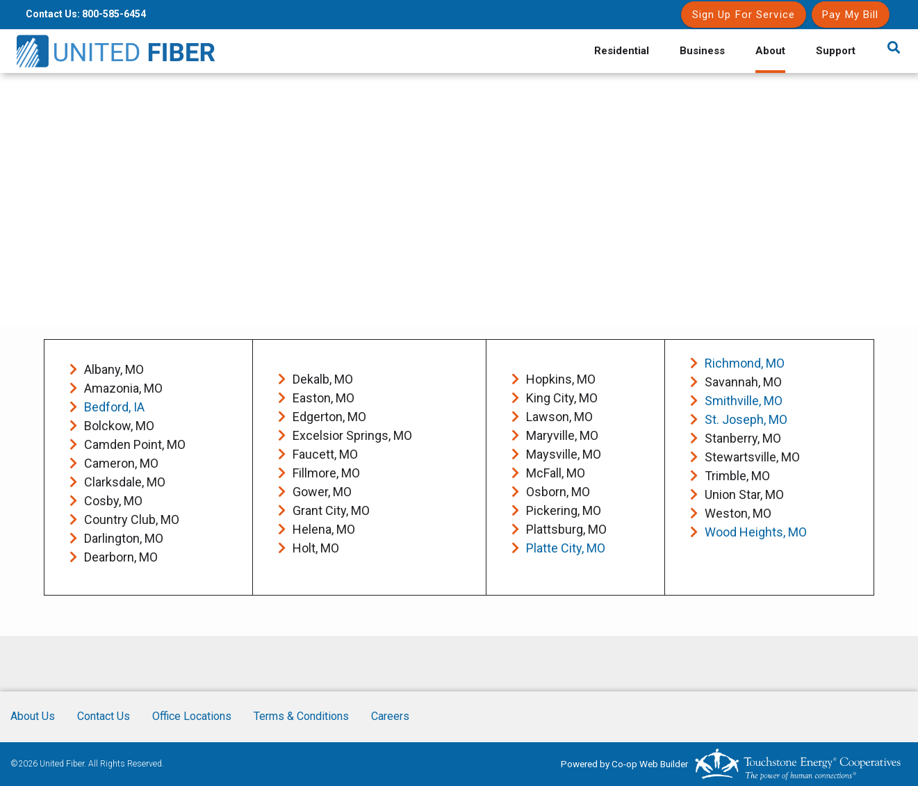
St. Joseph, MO (746, 419)
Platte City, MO (565, 548)
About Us (32, 716)
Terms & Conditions (301, 716)
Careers (390, 716)
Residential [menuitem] (621, 50)
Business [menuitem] (702, 50)
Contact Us (103, 716)
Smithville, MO (743, 400)
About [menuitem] (770, 50)
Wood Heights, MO (756, 532)
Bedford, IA (114, 407)
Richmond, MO (745, 363)
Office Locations (191, 716)
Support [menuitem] (835, 50)
